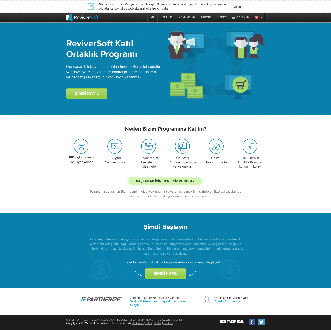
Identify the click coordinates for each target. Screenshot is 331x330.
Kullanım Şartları (142, 323)
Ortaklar (83, 319)
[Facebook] (252, 325)
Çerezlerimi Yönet (170, 319)
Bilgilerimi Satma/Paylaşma (137, 319)
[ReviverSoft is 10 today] (143, 17)
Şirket (70, 319)
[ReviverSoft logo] (82, 17)
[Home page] (152, 17)
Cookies (168, 323)
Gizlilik (157, 323)
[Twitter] (261, 325)
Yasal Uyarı (108, 319)
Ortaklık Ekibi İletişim (227, 301)
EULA (95, 319)
